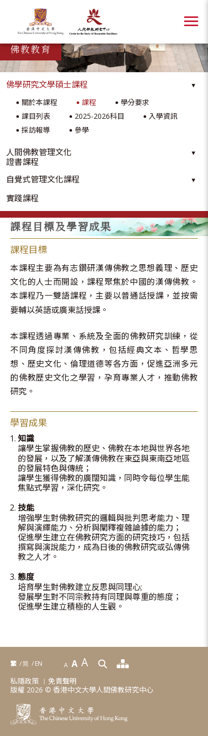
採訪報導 (35, 130)
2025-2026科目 (99, 116)
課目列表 (35, 116)
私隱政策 (24, 681)
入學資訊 (163, 116)
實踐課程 (22, 198)
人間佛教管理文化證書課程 (39, 157)
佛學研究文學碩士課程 (47, 85)
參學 (82, 130)
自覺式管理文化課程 (43, 179)
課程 (89, 102)
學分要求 (135, 102)
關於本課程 (39, 102)
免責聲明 (62, 681)
